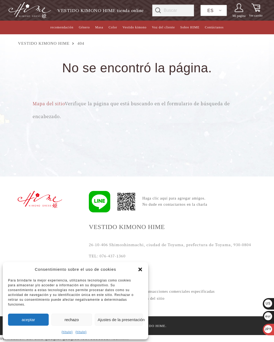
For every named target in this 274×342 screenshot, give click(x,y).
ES (210, 10)
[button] (140, 269)
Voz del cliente (163, 27)
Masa (99, 27)
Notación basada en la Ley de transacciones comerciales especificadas (153, 292)
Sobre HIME (190, 27)
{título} (67, 332)
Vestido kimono (135, 27)
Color (113, 27)
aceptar (28, 319)
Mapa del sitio (49, 103)
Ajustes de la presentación (120, 319)
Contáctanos (214, 27)
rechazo (71, 319)
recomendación (61, 27)
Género (84, 27)
